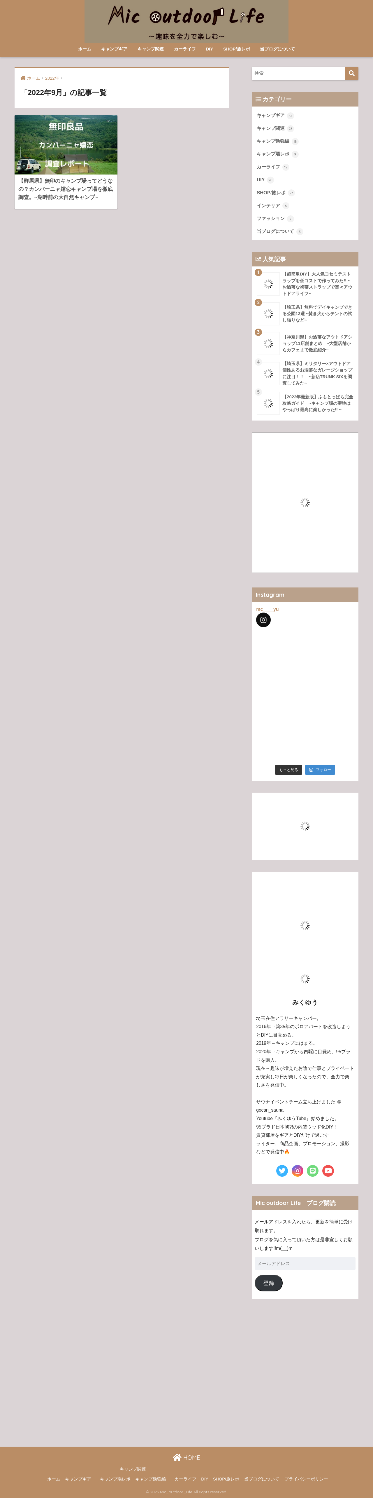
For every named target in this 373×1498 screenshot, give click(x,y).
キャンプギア (114, 48)
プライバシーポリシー (306, 1479)
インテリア (273, 205)
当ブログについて (277, 48)
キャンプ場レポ (278, 154)
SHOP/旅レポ (236, 48)
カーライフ (185, 48)
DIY (209, 48)
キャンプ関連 (151, 48)
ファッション (275, 218)
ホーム (84, 48)
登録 (268, 1283)
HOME (186, 1457)
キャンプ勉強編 (278, 141)
